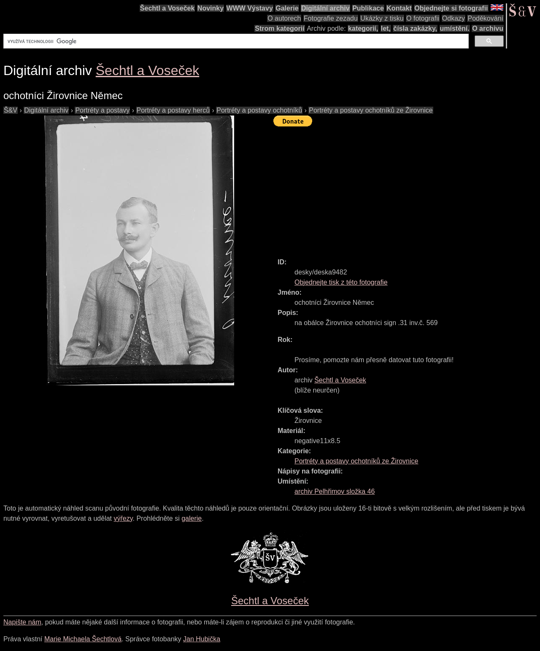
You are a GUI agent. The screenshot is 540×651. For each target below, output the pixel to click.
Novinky (210, 8)
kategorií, (363, 28)
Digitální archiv (325, 8)
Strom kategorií (279, 28)
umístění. (455, 28)
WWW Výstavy (250, 8)
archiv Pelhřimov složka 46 (334, 491)
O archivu (487, 28)
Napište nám (22, 622)
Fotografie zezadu (331, 18)
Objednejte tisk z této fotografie (341, 282)
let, (386, 28)
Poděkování (485, 18)
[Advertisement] (406, 188)
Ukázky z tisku (381, 18)
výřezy (122, 518)
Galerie (286, 8)
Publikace (368, 8)
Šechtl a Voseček (167, 8)
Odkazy (453, 18)
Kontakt (399, 8)
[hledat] (235, 41)
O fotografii (422, 18)
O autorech (284, 18)
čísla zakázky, (415, 28)
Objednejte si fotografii (451, 8)
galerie (191, 518)
